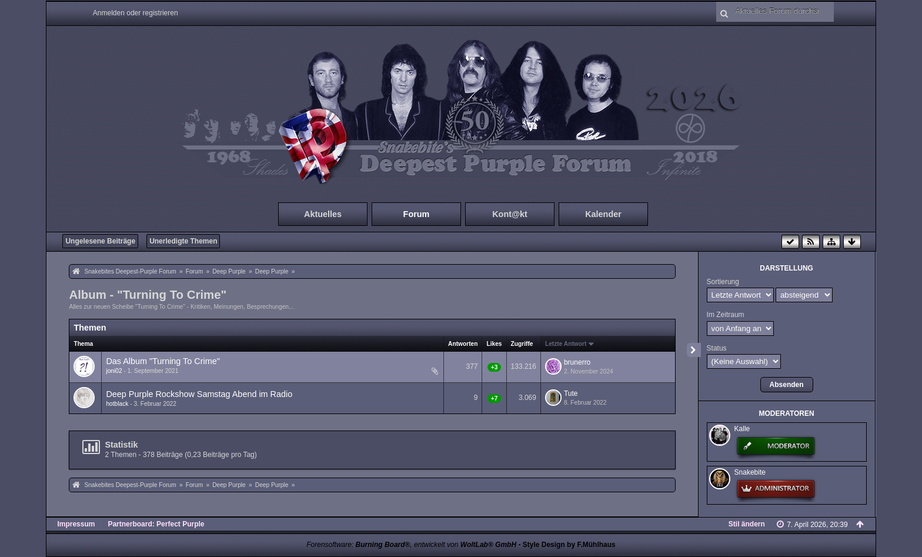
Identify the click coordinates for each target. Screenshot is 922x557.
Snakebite (750, 472)
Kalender (603, 214)
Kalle (742, 429)
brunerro (577, 362)
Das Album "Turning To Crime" (162, 361)
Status (717, 348)
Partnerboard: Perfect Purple (156, 524)
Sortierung (723, 282)
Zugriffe (522, 344)
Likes (494, 344)
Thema (83, 344)
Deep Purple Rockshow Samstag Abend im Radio (199, 394)
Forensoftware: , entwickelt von (411, 545)
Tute (571, 393)
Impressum (76, 524)
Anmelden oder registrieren (135, 13)
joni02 (114, 371)
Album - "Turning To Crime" (147, 294)
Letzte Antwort (565, 344)
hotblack (117, 404)
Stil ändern (747, 524)
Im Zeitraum (725, 315)
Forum (416, 214)
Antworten (462, 344)
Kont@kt (509, 214)
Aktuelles (323, 214)
